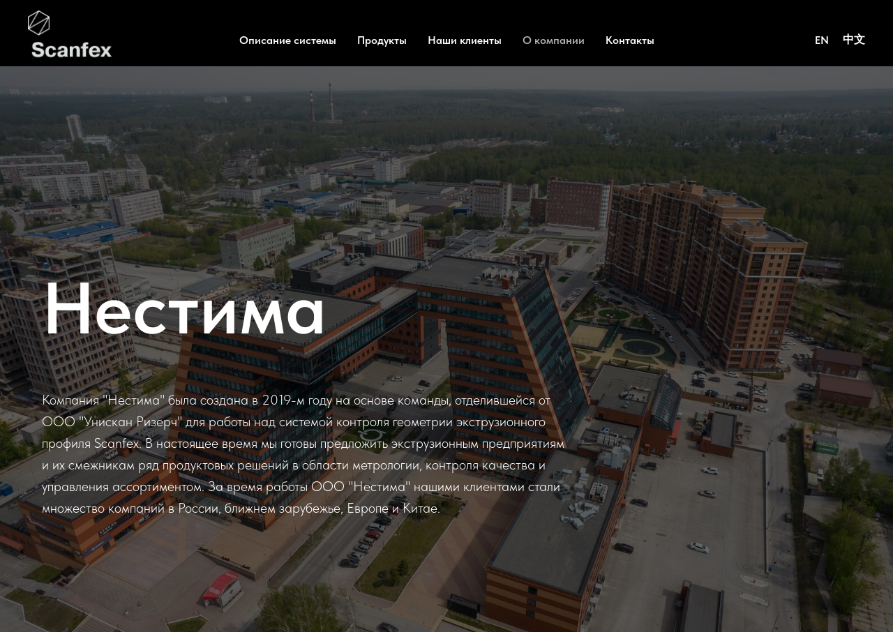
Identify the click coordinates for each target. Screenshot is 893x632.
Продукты (382, 40)
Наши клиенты (465, 40)
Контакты (630, 40)
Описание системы (287, 40)
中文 (854, 39)
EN (822, 40)
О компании (554, 40)
